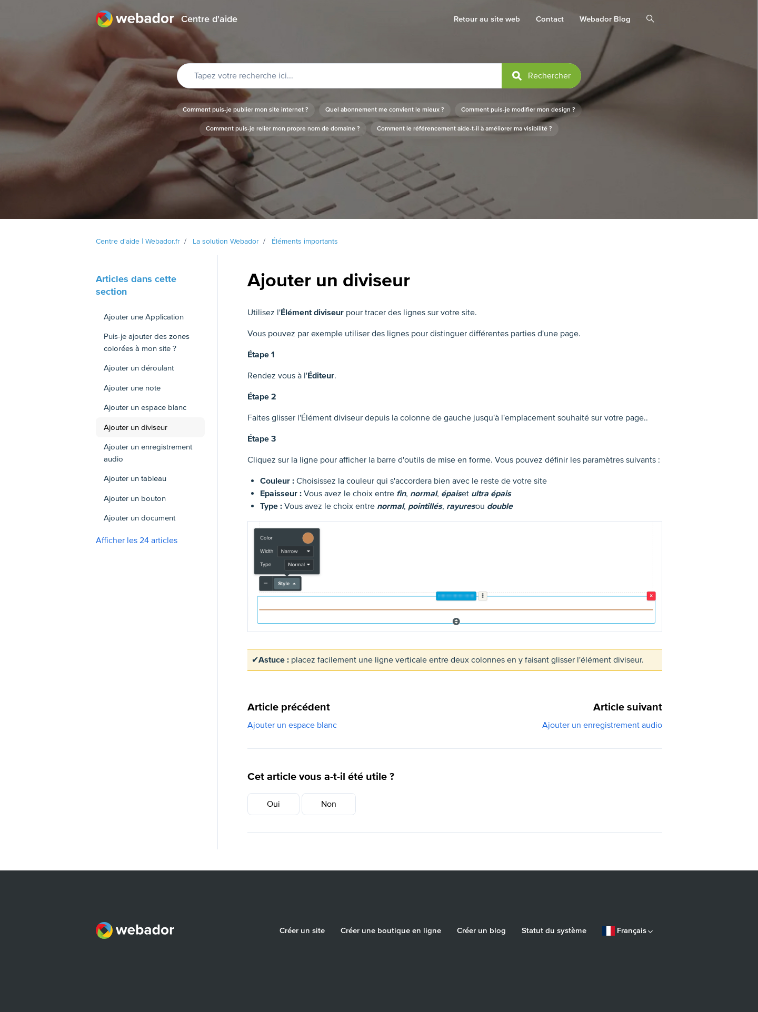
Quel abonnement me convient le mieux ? (384, 110)
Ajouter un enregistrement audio (602, 725)
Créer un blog (481, 930)
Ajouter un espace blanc (292, 725)
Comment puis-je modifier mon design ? (518, 110)
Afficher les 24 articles (136, 540)
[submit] (541, 75)
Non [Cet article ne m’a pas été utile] (328, 804)
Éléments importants (305, 241)
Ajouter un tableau (135, 478)
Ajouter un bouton (135, 498)
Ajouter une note (132, 388)
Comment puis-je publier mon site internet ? (245, 110)
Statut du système (554, 930)
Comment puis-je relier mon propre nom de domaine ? (283, 129)
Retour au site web (487, 19)
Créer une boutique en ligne (391, 930)
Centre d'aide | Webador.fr (138, 241)
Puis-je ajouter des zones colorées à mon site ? (147, 342)
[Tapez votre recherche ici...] (379, 75)
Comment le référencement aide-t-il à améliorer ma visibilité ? (464, 129)
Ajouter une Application (144, 317)
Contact (550, 19)
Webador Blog (605, 19)
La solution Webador (226, 241)
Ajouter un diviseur (135, 427)
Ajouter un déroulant (139, 368)
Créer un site (302, 930)
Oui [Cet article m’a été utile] (273, 804)
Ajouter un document (139, 518)
